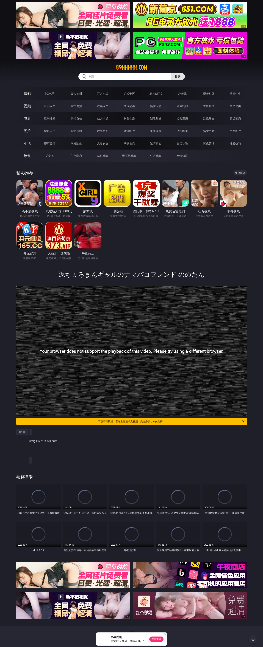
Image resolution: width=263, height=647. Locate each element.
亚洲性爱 (49, 118)
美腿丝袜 (155, 131)
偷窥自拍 (49, 131)
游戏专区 (129, 94)
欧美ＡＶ (102, 106)
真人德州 (76, 94)
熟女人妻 (155, 106)
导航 (27, 155)
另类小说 (182, 143)
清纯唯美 (182, 131)
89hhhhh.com (131, 67)
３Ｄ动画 (129, 106)
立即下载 (156, 639)
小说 (27, 143)
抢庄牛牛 (235, 94)
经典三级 (182, 118)
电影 (27, 118)
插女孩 (49, 156)
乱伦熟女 (208, 118)
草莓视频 (102, 156)
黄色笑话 (208, 143)
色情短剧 (182, 156)
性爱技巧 (235, 143)
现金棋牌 (208, 94)
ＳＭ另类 (235, 106)
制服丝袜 (155, 118)
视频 (27, 106)
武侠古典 (129, 143)
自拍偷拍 (76, 106)
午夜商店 (76, 156)
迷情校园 (155, 143)
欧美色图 (102, 131)
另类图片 (235, 131)
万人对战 (102, 94)
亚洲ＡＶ (49, 106)
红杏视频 (155, 156)
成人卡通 (102, 118)
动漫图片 (129, 131)
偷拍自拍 (76, 118)
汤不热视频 (129, 156)
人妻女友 (102, 143)
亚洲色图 (76, 131)
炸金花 (182, 94)
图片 (27, 130)
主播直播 (208, 106)
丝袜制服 (182, 106)
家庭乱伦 (76, 143)
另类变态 (235, 118)
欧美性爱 (129, 118)
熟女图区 (208, 131)
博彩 (27, 93)
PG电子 (49, 94)
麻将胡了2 (155, 94)
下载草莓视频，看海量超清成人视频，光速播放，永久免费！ (171, 421)
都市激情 (49, 143)
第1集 (22, 432)
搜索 (178, 76)
